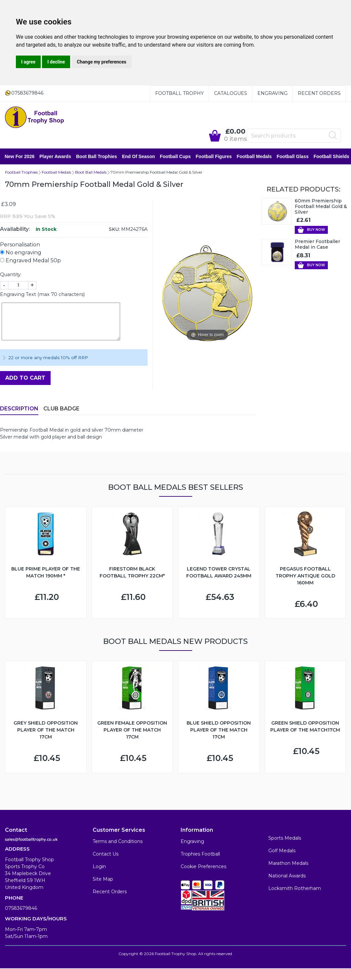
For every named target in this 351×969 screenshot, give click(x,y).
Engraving (272, 93)
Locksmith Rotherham (294, 888)
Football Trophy (179, 93)
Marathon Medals (288, 863)
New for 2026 (20, 156)
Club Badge (61, 408)
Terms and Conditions (118, 841)
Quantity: (11, 274)
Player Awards (55, 156)
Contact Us (105, 854)
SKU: (114, 229)
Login (99, 866)
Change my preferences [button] (101, 61)
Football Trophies (21, 172)
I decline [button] (56, 61)
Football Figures (214, 156)
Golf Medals (281, 851)
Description (19, 408)
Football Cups (175, 156)
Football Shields (332, 156)
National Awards (287, 876)
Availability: (15, 229)
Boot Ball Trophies (96, 156)
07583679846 (21, 908)
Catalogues (230, 93)
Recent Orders (319, 93)
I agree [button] (28, 61)
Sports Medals (284, 838)
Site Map (103, 879)
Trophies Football (200, 854)
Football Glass (293, 156)
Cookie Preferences (203, 866)
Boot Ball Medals (91, 172)
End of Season (138, 156)
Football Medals (254, 156)
